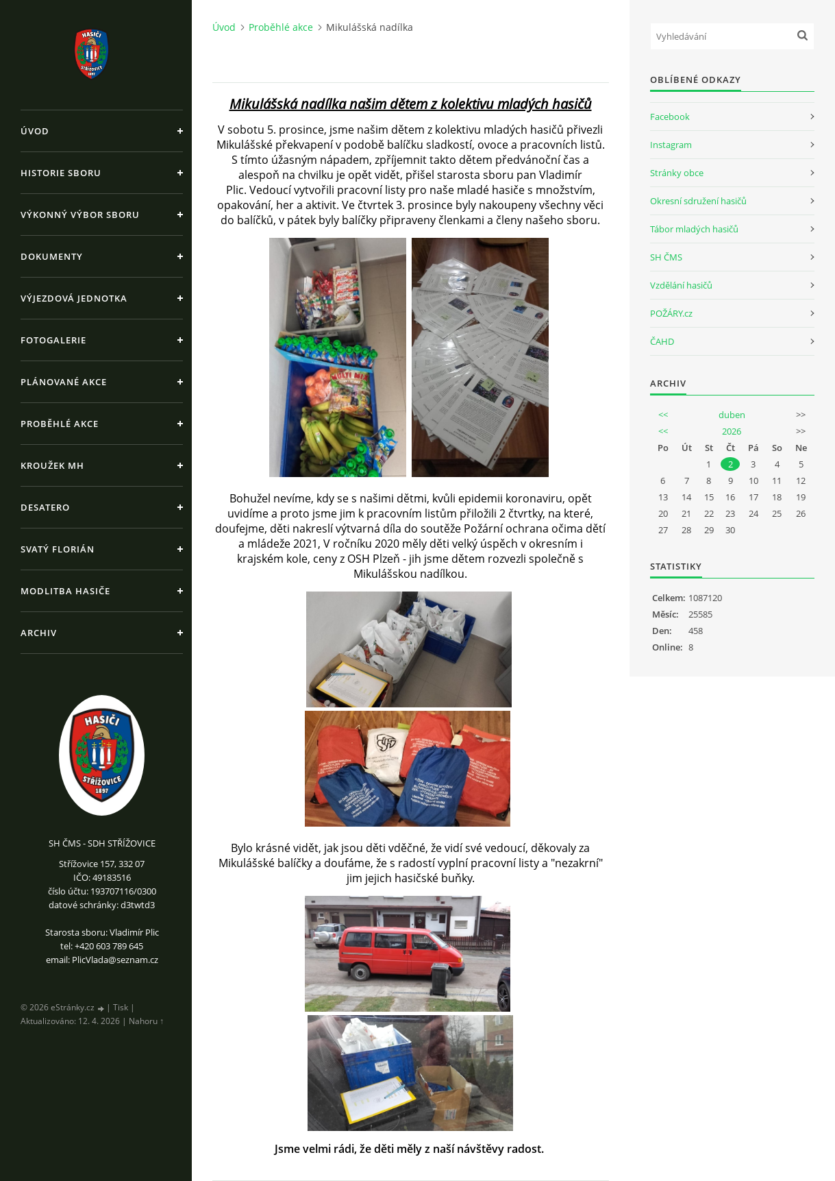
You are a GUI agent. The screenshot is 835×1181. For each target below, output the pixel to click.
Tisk (120, 1007)
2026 (731, 431)
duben (732, 415)
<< (663, 415)
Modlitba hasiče (65, 591)
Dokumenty (52, 256)
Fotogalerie (53, 340)
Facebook (670, 116)
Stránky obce (676, 173)
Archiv (39, 632)
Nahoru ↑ (146, 1021)
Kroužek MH (52, 465)
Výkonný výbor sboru (80, 214)
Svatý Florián (58, 549)
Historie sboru (61, 173)
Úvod (35, 131)
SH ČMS (666, 257)
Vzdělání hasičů (681, 285)
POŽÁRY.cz (671, 313)
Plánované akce (64, 382)
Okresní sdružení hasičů (698, 201)
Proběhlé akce (60, 423)
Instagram (671, 144)
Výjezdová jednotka (74, 298)
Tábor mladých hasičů (694, 229)
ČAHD (662, 341)
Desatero (45, 507)
